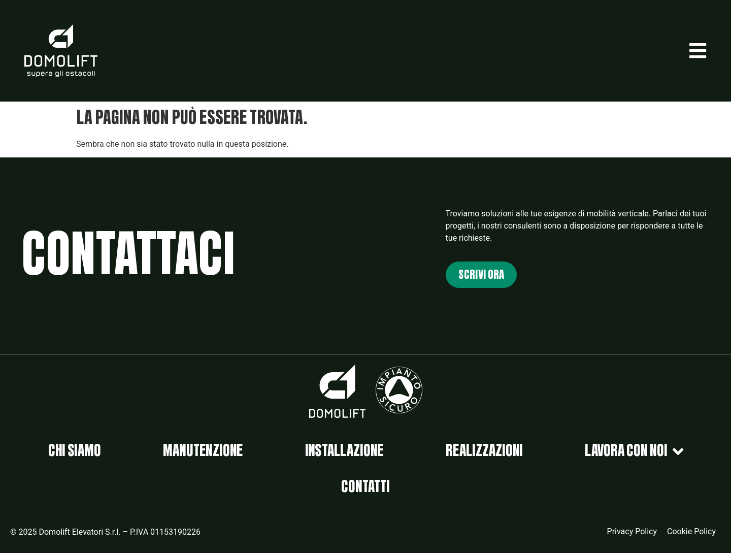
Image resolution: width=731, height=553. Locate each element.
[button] (698, 50)
